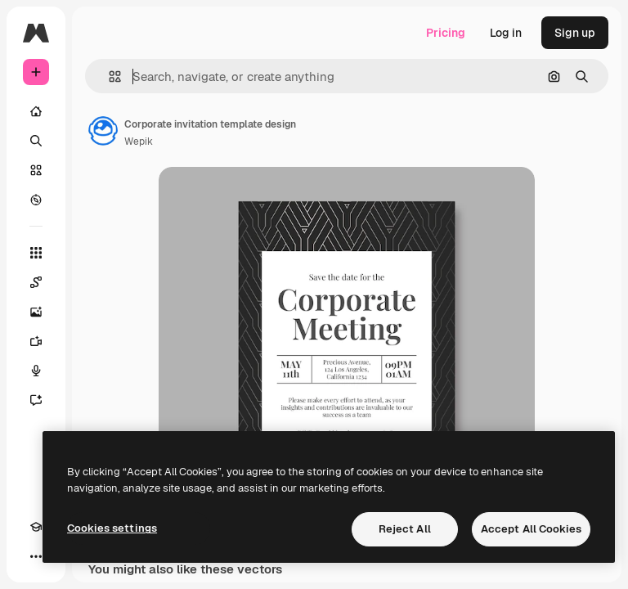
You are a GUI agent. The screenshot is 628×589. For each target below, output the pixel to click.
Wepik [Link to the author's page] (138, 141)
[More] (36, 556)
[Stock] (36, 170)
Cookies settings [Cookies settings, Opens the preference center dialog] (112, 528)
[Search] (36, 141)
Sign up (574, 32)
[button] (108, 76)
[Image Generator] (36, 312)
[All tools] (36, 253)
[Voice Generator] (36, 370)
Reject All (405, 529)
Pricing (445, 32)
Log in (506, 32)
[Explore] (36, 200)
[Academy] (36, 527)
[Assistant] (36, 400)
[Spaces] (36, 282)
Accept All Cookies (531, 529)
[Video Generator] (36, 341)
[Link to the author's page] (103, 131)
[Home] (36, 111)
